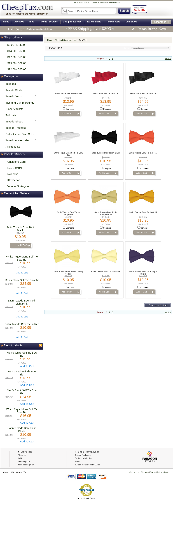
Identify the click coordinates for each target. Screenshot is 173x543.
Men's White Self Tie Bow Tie (22, 354)
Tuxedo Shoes (19, 121)
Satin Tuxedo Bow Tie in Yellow (105, 272)
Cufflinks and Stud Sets (19, 134)
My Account (78, 2)
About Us (22, 455)
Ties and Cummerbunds (19, 102)
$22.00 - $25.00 (16, 69)
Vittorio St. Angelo (18, 186)
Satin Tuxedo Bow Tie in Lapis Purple (143, 273)
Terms (153, 472)
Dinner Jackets (19, 108)
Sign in (87, 2)
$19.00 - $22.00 (16, 63)
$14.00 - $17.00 (16, 50)
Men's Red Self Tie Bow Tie (22, 373)
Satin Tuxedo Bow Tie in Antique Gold (105, 213)
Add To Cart (23, 245)
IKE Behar (13, 180)
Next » (168, 58)
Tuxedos (19, 83)
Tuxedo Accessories (19, 140)
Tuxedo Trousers (16, 127)
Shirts (77, 461)
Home (49, 40)
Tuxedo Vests (19, 96)
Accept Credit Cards (86, 498)
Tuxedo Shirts (19, 90)
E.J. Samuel (14, 167)
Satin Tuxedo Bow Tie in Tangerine (68, 213)
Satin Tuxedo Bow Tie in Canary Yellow (68, 273)
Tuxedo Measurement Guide (87, 465)
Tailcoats (19, 115)
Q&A (20, 458)
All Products (13, 146)
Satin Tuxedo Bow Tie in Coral (143, 153)
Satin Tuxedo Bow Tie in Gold (143, 212)
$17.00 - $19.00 (16, 57)
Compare (70, 109)
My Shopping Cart (26, 465)
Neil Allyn (12, 173)
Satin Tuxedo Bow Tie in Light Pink (22, 302)
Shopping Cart (114, 2)
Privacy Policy (163, 472)
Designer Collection (83, 458)
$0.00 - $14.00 (16, 44)
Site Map (145, 472)
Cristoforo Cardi (16, 161)
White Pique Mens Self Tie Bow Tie (22, 258)
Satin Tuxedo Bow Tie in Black (20, 229)
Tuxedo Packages (83, 455)
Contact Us (134, 472)
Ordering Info (24, 461)
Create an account (99, 2)
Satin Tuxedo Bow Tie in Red (22, 324)
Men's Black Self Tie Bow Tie (22, 280)
